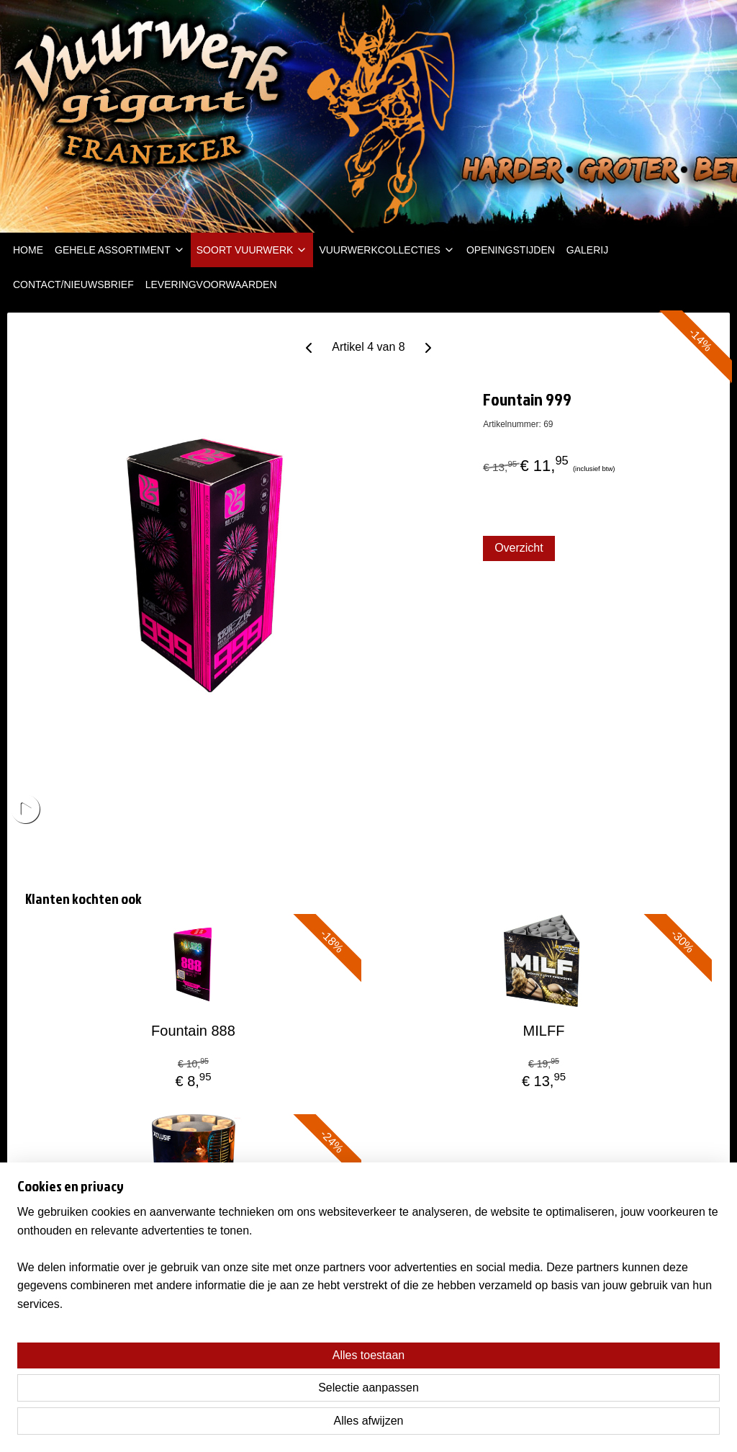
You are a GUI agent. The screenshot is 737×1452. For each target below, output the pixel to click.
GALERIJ (587, 250)
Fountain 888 (193, 1031)
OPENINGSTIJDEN (510, 250)
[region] (273, 1388)
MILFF (544, 1031)
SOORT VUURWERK (252, 250)
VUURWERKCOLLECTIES (387, 250)
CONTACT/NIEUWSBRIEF (73, 284)
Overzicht (518, 548)
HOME (28, 250)
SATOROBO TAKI (193, 1231)
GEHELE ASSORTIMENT (120, 250)
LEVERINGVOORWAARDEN (211, 284)
